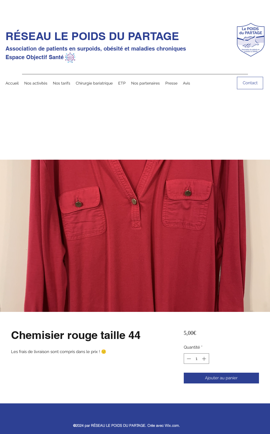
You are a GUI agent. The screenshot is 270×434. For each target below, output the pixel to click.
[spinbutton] (196, 359)
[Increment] (204, 359)
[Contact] (250, 83)
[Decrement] (188, 359)
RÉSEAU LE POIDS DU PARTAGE (92, 36)
